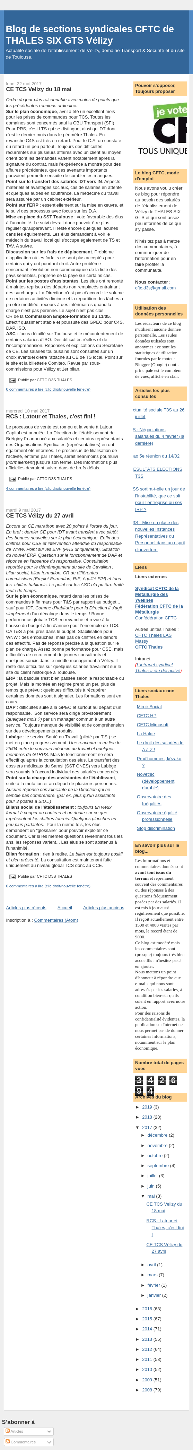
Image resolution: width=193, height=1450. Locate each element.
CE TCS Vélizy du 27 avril (39, 515)
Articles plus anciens (103, 907)
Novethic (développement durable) (155, 781)
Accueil (65, 907)
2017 (147, 1127)
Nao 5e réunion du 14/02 (154, 456)
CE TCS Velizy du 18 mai (38, 89)
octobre (156, 1155)
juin (152, 1186)
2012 (147, 1349)
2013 (147, 1339)
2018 (147, 1117)
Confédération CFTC (156, 617)
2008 (147, 1389)
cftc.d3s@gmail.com (155, 287)
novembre (158, 1145)
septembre (159, 1165)
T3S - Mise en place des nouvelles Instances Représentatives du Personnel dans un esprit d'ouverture (157, 536)
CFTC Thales (149, 647)
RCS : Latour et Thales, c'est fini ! (51, 416)
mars (153, 1274)
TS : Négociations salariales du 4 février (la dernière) (157, 436)
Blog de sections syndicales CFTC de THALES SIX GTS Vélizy (90, 35)
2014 (147, 1328)
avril (152, 1264)
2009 (147, 1379)
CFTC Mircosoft (152, 724)
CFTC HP (146, 715)
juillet (153, 1175)
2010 (147, 1369)
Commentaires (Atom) (56, 920)
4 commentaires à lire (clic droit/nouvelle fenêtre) (48, 488)
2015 (147, 1318)
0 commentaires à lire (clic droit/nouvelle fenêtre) (48, 389)
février (154, 1285)
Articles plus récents (26, 907)
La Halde (146, 733)
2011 (147, 1359)
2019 (147, 1107)
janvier (155, 1295)
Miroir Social (149, 706)
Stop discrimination (156, 828)
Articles (14, 1431)
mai (152, 1196)
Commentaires (21, 1442)
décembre (158, 1135)
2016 (147, 1308)
